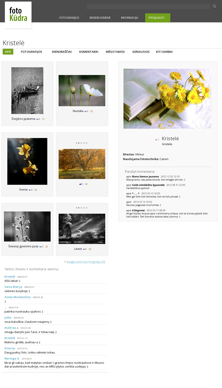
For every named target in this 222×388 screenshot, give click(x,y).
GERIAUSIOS (141, 52)
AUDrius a (11, 328)
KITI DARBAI (164, 52)
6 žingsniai (138, 210)
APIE (8, 52)
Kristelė (9, 276)
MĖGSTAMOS (115, 52)
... (5, 307)
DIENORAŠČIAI (62, 52)
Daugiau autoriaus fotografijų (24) (86, 261)
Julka (7, 317)
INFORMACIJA (129, 18)
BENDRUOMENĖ (100, 18)
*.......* (136, 193)
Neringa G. (12, 358)
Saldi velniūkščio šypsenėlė (148, 185)
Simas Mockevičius (17, 297)
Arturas (9, 348)
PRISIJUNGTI (156, 18)
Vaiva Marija (13, 287)
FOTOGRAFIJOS (69, 18)
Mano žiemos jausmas (146, 176)
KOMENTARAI (88, 52)
